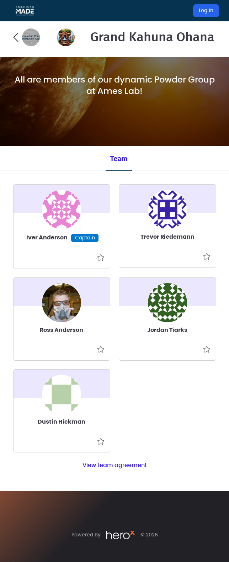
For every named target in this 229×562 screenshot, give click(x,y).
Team (118, 158)
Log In (206, 10)
